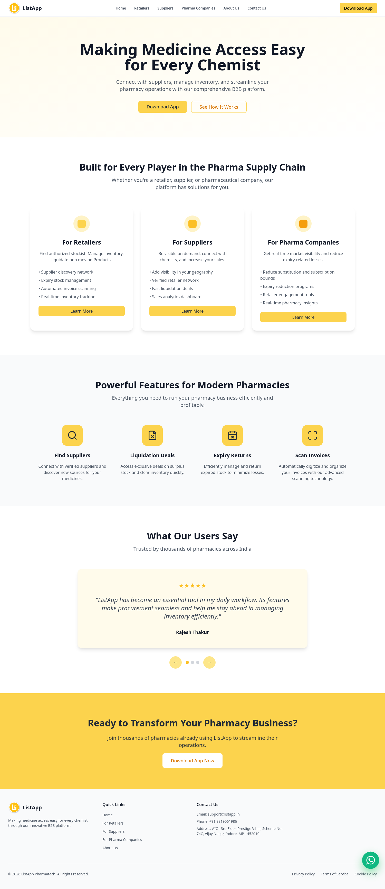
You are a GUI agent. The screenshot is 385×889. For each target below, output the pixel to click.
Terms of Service (335, 874)
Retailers (141, 8)
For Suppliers (113, 831)
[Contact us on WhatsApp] (370, 860)
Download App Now (192, 760)
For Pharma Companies (122, 839)
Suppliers (166, 8)
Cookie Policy (366, 874)
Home (121, 8)
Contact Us (256, 8)
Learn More (82, 311)
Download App (358, 8)
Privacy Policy (303, 874)
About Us (231, 8)
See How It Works (219, 107)
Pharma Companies (198, 8)
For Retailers (112, 823)
